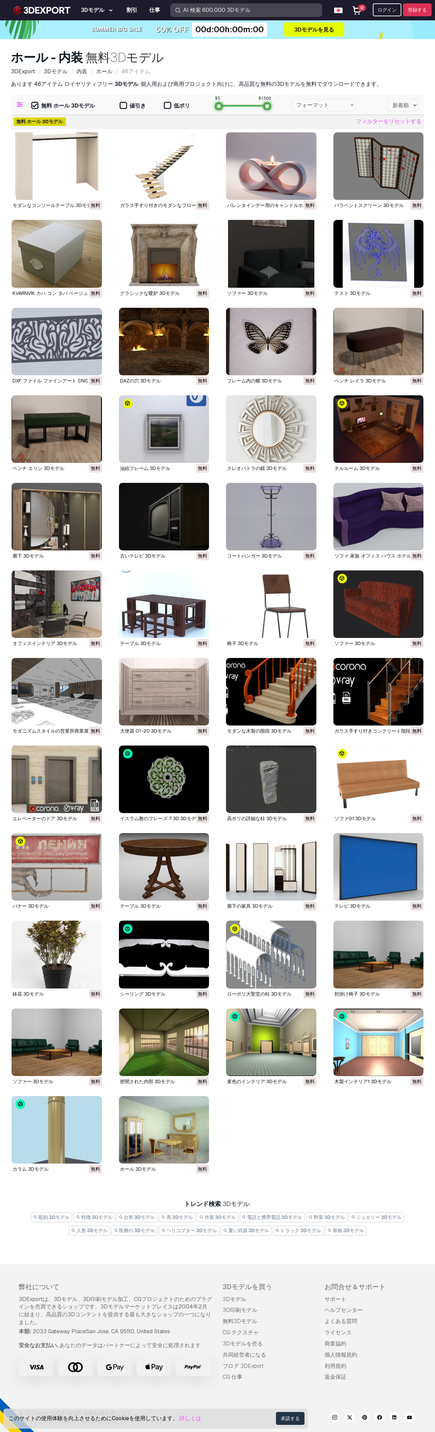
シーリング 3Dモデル (143, 994)
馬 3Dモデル (177, 1217)
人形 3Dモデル (89, 1230)
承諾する (290, 1418)
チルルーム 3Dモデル (357, 468)
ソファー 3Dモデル (247, 293)
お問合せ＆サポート (355, 1286)
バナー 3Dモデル (31, 906)
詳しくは (190, 1418)
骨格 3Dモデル (345, 1230)
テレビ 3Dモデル (352, 906)
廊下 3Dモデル (28, 556)
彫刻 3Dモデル (51, 1217)
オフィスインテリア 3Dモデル (45, 643)
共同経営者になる (244, 1354)
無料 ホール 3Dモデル (63, 106)
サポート (335, 1299)
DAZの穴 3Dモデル (140, 381)
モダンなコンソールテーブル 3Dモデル (54, 205)
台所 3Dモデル (137, 1217)
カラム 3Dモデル (31, 1169)
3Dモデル (234, 1299)
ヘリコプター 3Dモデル (189, 1230)
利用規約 (335, 1366)
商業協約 (335, 1343)
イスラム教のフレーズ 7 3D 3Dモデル (160, 818)
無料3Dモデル (240, 1321)
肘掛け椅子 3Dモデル (357, 994)
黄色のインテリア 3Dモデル (257, 1081)
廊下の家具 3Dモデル (250, 906)
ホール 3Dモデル (138, 1169)
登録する (417, 10)
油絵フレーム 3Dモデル (145, 468)
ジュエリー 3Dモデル (376, 1217)
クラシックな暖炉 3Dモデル (150, 293)
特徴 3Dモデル (94, 1217)
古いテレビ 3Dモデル (143, 556)
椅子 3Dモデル (242, 643)
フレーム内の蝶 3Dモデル (254, 381)
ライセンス (338, 1332)
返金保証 (335, 1376)
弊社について (39, 1286)
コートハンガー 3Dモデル (254, 556)
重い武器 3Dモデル (246, 1230)
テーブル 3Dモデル (140, 643)
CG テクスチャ (241, 1332)
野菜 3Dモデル (326, 1217)
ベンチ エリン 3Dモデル (38, 468)
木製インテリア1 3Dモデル (363, 1081)
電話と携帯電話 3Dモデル (272, 1217)
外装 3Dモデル (217, 1217)
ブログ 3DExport (243, 1366)
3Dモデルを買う (247, 1286)
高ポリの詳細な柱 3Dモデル (257, 818)
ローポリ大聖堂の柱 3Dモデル (259, 994)
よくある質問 (341, 1321)
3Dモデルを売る (243, 1343)
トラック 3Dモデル (298, 1230)
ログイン (387, 10)
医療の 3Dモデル (134, 1230)
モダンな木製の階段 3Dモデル (259, 731)
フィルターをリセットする (388, 121)
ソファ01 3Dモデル (355, 818)
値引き (133, 106)
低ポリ (177, 106)
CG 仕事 (232, 1376)
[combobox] (324, 105)
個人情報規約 (341, 1354)
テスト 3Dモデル (352, 293)
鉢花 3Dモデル (28, 994)
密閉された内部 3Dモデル (147, 1081)
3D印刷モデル (240, 1310)
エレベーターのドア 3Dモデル (45, 818)
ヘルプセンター (344, 1310)
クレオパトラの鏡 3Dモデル (257, 468)
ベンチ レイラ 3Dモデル (360, 381)
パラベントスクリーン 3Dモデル (369, 205)
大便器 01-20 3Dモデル (146, 731)
